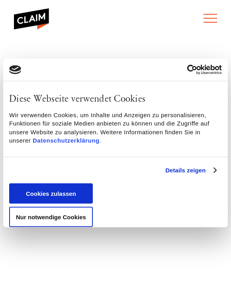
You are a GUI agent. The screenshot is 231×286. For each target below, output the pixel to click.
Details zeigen (185, 170)
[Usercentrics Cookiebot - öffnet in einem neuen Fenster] (187, 70)
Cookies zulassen (51, 193)
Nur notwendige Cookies (51, 216)
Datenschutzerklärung (66, 140)
